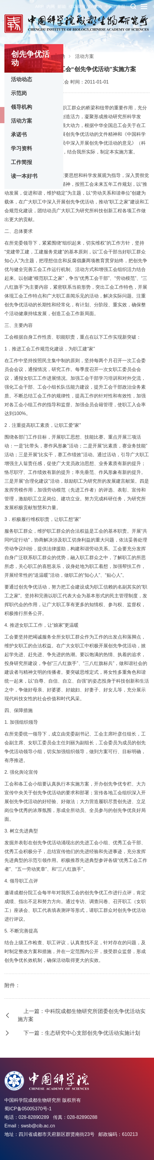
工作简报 (21, 162)
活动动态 (21, 79)
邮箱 (62, 6)
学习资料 (21, 148)
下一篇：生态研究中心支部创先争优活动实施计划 (82, 1033)
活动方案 (21, 121)
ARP (39, 6)
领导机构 (21, 107)
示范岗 (19, 93)
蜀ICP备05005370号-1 (28, 1108)
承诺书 (19, 135)
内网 (51, 6)
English (95, 6)
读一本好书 (24, 176)
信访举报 (77, 6)
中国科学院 (115, 6)
